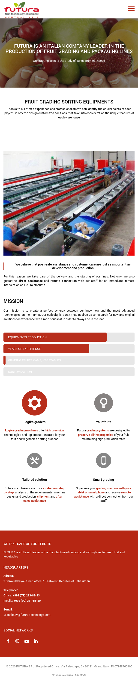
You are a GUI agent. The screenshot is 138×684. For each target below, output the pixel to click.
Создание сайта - (69, 675)
